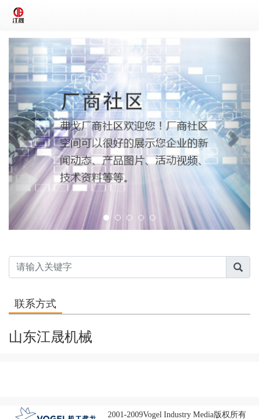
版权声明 (28, 370)
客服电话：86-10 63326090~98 (129, 388)
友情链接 (230, 370)
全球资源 (190, 370)
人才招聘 (150, 370)
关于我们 (69, 370)
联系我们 (109, 370)
